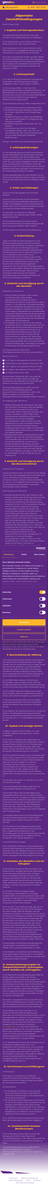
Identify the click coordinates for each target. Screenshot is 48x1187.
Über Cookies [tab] (39, 554)
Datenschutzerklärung (29, 1178)
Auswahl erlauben (24, 629)
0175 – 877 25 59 (38, 7)
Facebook (37, 1180)
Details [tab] (24, 554)
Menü (37, 2)
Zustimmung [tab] (9, 554)
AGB (28, 1180)
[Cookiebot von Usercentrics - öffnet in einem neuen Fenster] (36, 548)
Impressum (13, 1178)
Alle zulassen (24, 622)
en (44, 2)
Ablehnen (24, 637)
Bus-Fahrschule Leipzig (25, 1183)
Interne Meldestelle (15, 1180)
